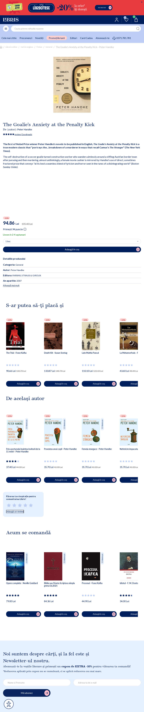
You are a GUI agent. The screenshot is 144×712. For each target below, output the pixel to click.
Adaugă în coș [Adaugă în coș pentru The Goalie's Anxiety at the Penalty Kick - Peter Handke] (102, 250)
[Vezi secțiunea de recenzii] (13, 365)
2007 (12, 280)
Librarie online (11, 47)
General (49, 47)
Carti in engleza (27, 47)
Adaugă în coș (28, 384)
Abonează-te (102, 37)
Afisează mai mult (11, 285)
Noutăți (39, 37)
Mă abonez (35, 693)
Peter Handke (24, 129)
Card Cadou (86, 37)
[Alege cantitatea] (72, 241)
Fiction (39, 47)
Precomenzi (26, 37)
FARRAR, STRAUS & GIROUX (22, 275)
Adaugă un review (15, 511)
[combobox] (76, 29)
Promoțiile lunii (57, 37)
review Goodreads (23, 134)
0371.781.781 (122, 37)
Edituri (73, 37)
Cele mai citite (9, 37)
